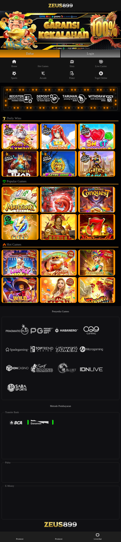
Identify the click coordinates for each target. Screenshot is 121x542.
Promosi (19, 536)
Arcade (43, 75)
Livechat (98, 536)
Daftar (30, 53)
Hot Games (43, 63)
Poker (72, 75)
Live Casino (101, 63)
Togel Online (101, 75)
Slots (72, 63)
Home (14, 63)
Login (90, 53)
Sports (14, 75)
